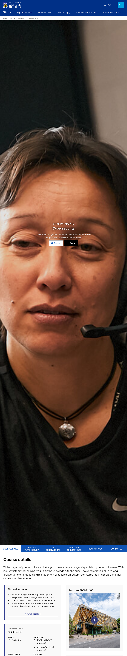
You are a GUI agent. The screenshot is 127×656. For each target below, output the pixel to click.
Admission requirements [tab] (74, 548)
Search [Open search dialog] (121, 5)
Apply (72, 243)
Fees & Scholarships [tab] (53, 548)
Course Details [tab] (10, 549)
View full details (32, 613)
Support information (112, 12)
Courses (21, 18)
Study (12, 18)
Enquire (57, 243)
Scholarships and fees (86, 12)
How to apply (64, 12)
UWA (5, 18)
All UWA (107, 5)
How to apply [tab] (95, 549)
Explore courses (24, 12)
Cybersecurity (33, 18)
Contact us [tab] (116, 549)
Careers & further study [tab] (32, 548)
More (122, 12)
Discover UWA (44, 12)
